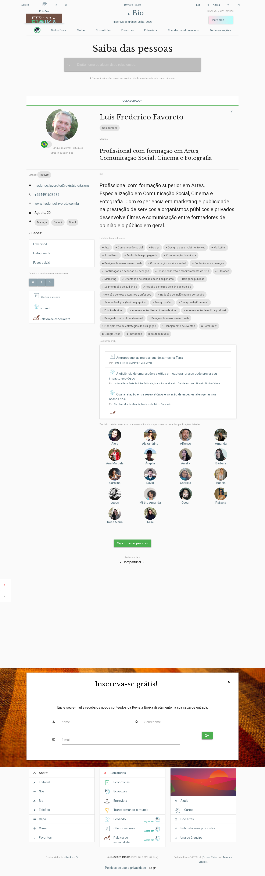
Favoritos (45, 837)
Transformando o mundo (183, 30)
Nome (66, 722)
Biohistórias (58, 30)
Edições (44, 810)
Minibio (104, 138)
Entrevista (150, 30)
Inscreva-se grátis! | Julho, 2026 (133, 21)
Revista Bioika (132, 5)
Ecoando (42, 307)
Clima (43, 828)
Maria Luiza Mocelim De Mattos (171, 383)
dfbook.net (69, 857)
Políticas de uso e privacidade (125, 867)
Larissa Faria (121, 383)
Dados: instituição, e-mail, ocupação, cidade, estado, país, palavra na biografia (132, 78)
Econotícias (103, 30)
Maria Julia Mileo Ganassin (156, 404)
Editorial (44, 782)
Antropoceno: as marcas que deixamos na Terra (149, 357)
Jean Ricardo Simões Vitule (205, 383)
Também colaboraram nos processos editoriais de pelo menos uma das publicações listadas (150, 424)
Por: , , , (164, 383)
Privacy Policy (210, 857)
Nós (41, 791)
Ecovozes (127, 30)
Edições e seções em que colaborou (48, 273)
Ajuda (213, 5)
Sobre (27, 5)
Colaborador (132, 100)
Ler (198, 4)
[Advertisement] (62, 357)
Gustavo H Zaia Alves (140, 362)
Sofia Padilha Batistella (141, 383)
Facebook (40, 262)
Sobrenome (152, 722)
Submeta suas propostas (197, 828)
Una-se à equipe (191, 837)
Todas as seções (220, 30)
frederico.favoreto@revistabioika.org (62, 186)
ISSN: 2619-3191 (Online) (220, 10)
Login (152, 867)
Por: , (130, 362)
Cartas (81, 30)
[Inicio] (37, 30)
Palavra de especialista (52, 318)
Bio (101, 173)
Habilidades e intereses (112, 238)
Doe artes (187, 819)
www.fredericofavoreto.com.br (57, 204)
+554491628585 (47, 195)
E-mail (66, 739)
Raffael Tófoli (121, 362)
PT (241, 5)
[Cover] (203, 784)
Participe (221, 20)
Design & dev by (62, 857)
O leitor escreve (47, 296)
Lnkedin (38, 244)
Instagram (40, 253)
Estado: (40, 174)
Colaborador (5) (108, 340)
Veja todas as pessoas (132, 543)
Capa (42, 819)
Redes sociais (132, 557)
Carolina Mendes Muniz (127, 404)
